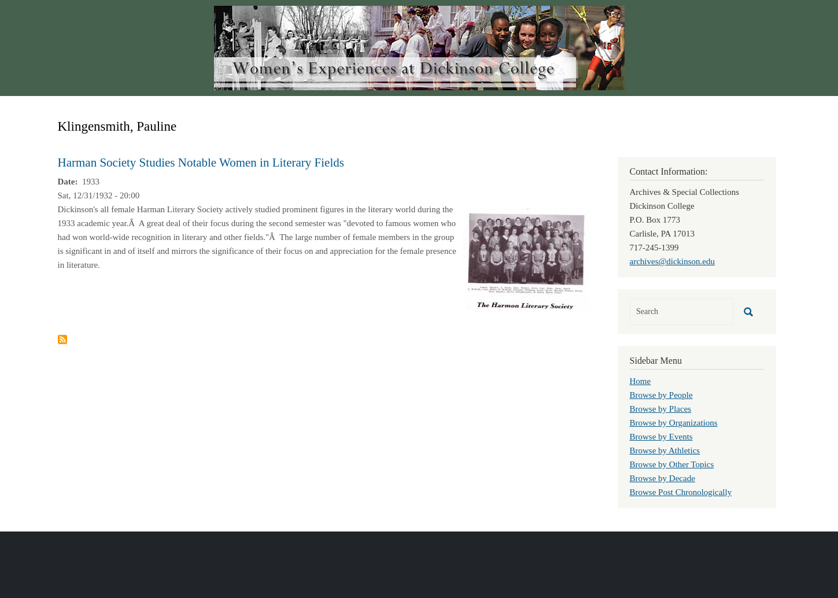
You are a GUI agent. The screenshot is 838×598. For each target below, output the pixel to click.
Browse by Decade (662, 478)
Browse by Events (661, 436)
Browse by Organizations (674, 422)
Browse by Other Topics (672, 464)
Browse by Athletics (665, 450)
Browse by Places (661, 409)
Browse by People (661, 395)
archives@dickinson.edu (672, 261)
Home (640, 381)
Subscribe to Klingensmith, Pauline (62, 339)
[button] (526, 259)
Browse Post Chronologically (681, 492)
